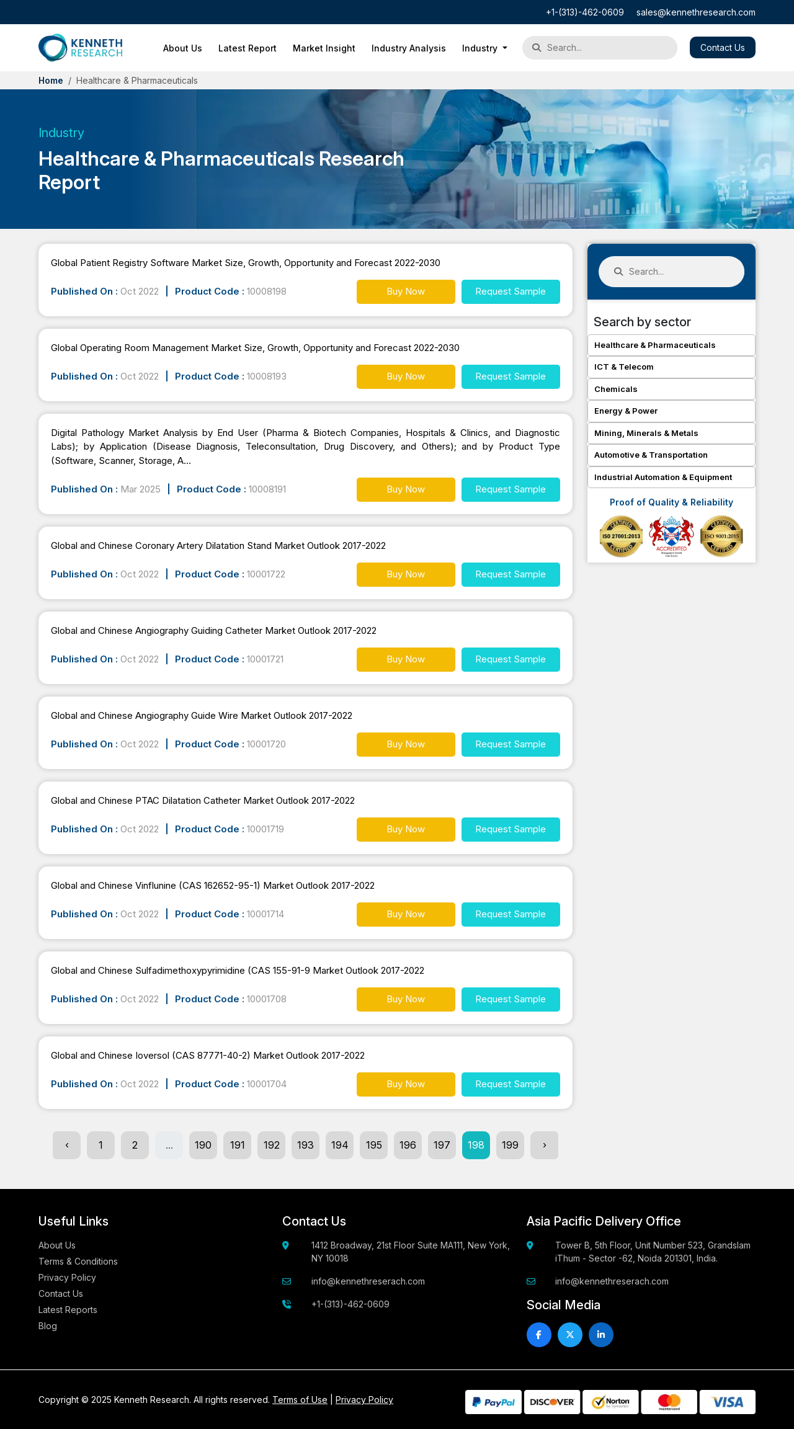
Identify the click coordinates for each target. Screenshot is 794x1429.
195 (374, 1145)
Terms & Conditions (78, 1261)
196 (407, 1145)
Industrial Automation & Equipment (663, 477)
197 (442, 1145)
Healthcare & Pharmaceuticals (655, 345)
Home (50, 80)
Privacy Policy (67, 1277)
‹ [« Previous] (67, 1145)
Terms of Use (300, 1399)
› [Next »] (544, 1145)
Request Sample (510, 291)
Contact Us (722, 47)
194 (340, 1145)
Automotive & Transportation (651, 455)
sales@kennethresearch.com (696, 12)
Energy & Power (626, 411)
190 (203, 1145)
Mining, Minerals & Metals (646, 433)
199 (510, 1145)
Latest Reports (67, 1309)
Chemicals (616, 389)
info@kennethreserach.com (368, 1281)
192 (272, 1145)
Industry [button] (481, 48)
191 (237, 1145)
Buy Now (405, 291)
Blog (47, 1325)
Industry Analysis (409, 48)
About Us (182, 48)
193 (305, 1145)
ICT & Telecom (624, 367)
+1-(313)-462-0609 (585, 12)
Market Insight (324, 48)
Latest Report (247, 48)
